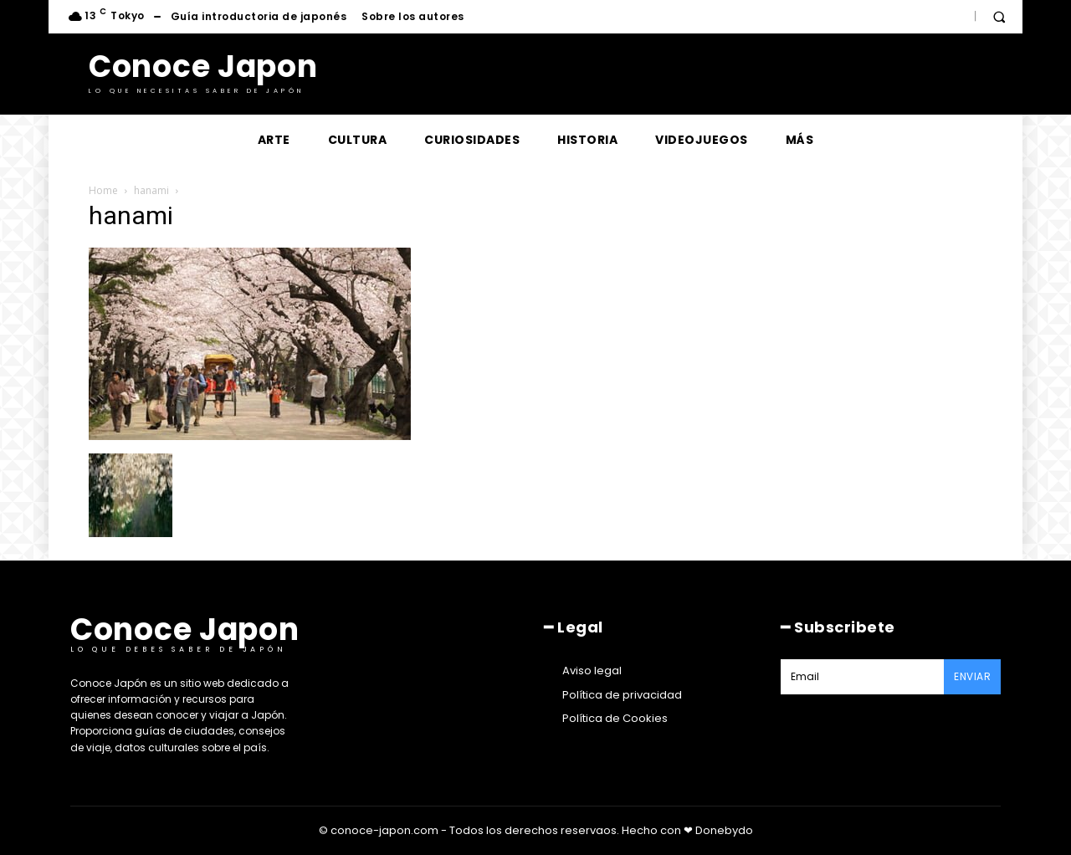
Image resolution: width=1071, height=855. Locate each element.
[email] (862, 676)
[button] (999, 16)
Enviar (972, 676)
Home (103, 190)
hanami (151, 190)
